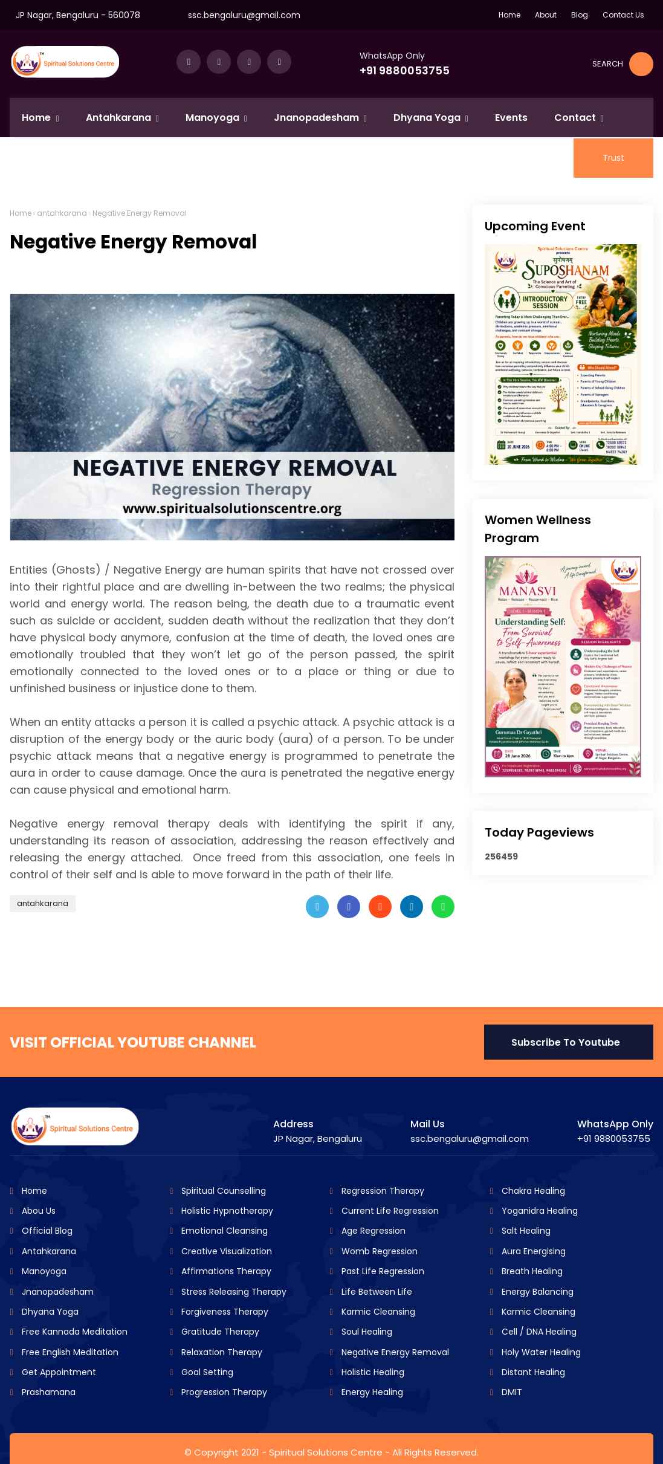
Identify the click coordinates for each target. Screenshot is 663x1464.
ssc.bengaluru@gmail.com (244, 15)
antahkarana (62, 213)
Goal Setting (206, 1372)
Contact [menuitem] (575, 118)
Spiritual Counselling (222, 1191)
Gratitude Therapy (219, 1332)
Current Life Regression (389, 1211)
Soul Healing (365, 1332)
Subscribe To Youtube (565, 1042)
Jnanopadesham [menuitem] (316, 118)
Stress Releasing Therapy (232, 1292)
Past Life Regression (381, 1271)
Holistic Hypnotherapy (226, 1211)
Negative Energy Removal (394, 1352)
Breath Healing (531, 1271)
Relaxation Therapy (220, 1352)
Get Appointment (57, 1372)
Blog (579, 15)
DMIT (510, 1392)
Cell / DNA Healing (538, 1332)
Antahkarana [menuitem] (118, 118)
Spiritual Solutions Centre (326, 1452)
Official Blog (46, 1231)
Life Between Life (375, 1292)
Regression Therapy (381, 1191)
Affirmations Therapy (225, 1271)
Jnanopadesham (56, 1292)
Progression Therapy (223, 1392)
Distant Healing (532, 1372)
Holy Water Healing (540, 1352)
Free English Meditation (68, 1352)
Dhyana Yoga (49, 1312)
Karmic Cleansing (377, 1312)
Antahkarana (47, 1251)
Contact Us (623, 15)
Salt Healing (525, 1231)
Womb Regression (378, 1251)
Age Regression (372, 1231)
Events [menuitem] (511, 118)
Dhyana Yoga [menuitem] (427, 118)
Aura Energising (532, 1251)
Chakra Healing (532, 1191)
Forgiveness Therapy (223, 1312)
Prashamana (47, 1392)
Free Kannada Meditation (73, 1332)
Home (509, 15)
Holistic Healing (371, 1372)
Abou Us (37, 1211)
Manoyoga (42, 1271)
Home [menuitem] (36, 118)
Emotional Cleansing (223, 1231)
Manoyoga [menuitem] (212, 118)
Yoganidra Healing (538, 1211)
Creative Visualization (225, 1251)
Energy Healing (371, 1392)
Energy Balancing (536, 1292)
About (546, 15)
